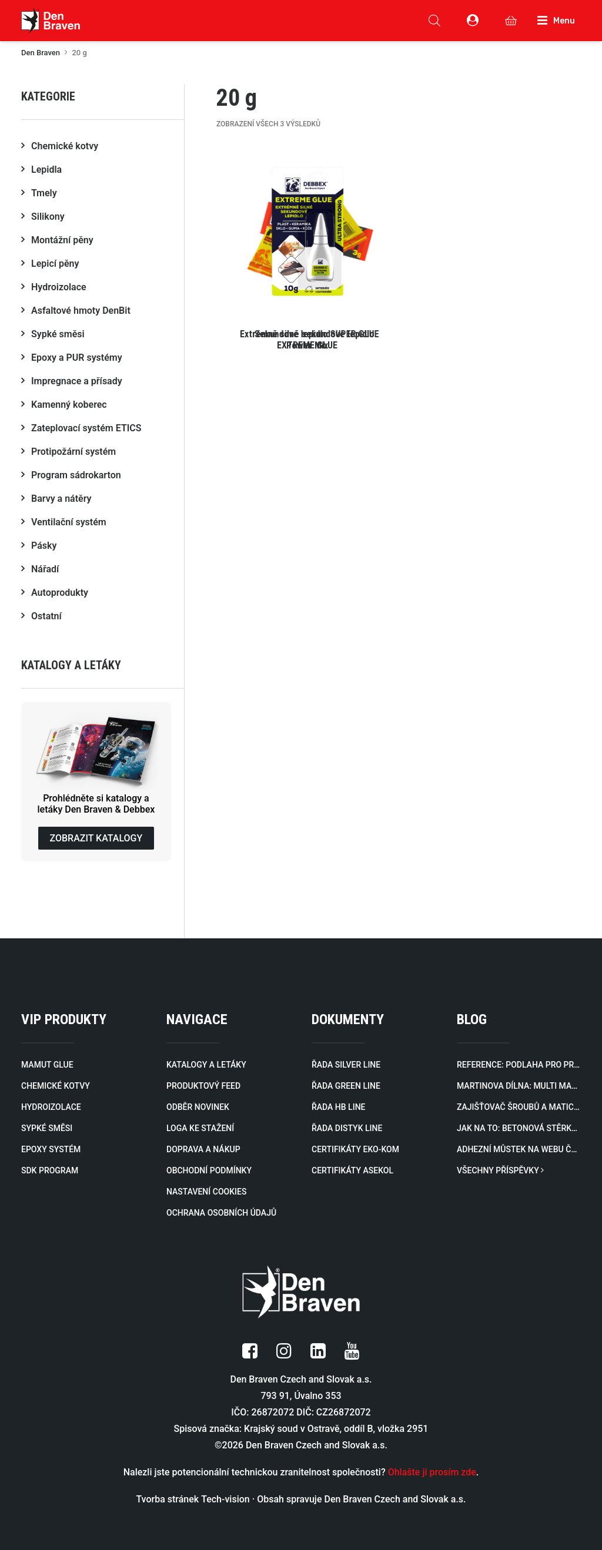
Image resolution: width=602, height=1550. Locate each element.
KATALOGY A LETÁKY (206, 1064)
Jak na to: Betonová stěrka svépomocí (519, 1128)
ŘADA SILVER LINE (346, 1064)
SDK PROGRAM (49, 1170)
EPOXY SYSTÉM (51, 1149)
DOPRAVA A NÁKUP (203, 1149)
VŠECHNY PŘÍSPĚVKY (500, 1170)
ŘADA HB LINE (338, 1107)
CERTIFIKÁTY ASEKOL (352, 1170)
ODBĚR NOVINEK (197, 1107)
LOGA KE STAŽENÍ (200, 1128)
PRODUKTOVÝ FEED (203, 1086)
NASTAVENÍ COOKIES (206, 1191)
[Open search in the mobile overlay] (434, 20)
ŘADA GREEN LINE (346, 1086)
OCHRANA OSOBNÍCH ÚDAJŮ (221, 1212)
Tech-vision (225, 1499)
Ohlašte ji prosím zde (432, 1472)
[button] (307, 249)
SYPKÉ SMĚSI (46, 1128)
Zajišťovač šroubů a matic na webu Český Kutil (519, 1107)
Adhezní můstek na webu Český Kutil (519, 1149)
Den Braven (40, 52)
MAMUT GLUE (47, 1064)
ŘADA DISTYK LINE (347, 1128)
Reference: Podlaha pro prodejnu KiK (519, 1064)
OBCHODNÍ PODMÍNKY (209, 1170)
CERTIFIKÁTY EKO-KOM (355, 1149)
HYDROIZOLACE (51, 1107)
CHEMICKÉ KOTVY (55, 1086)
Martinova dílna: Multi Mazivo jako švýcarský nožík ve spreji (519, 1086)
